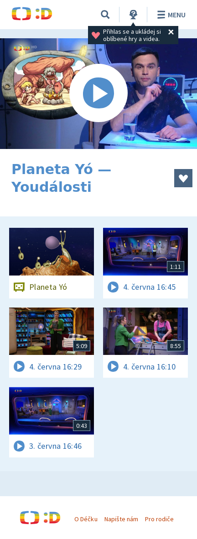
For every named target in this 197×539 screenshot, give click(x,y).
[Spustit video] (98, 93)
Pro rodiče (159, 519)
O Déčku (85, 519)
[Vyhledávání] (105, 14)
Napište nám (121, 519)
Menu (170, 14)
